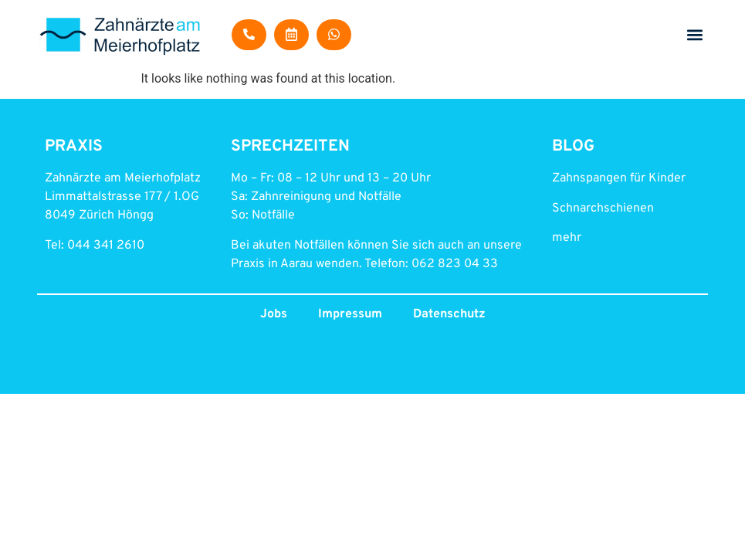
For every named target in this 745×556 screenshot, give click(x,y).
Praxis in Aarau (272, 264)
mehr (566, 238)
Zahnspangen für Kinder (619, 178)
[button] (695, 35)
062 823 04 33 (454, 264)
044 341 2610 (105, 245)
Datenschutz (449, 314)
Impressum (350, 314)
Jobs (273, 314)
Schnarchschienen (603, 208)
